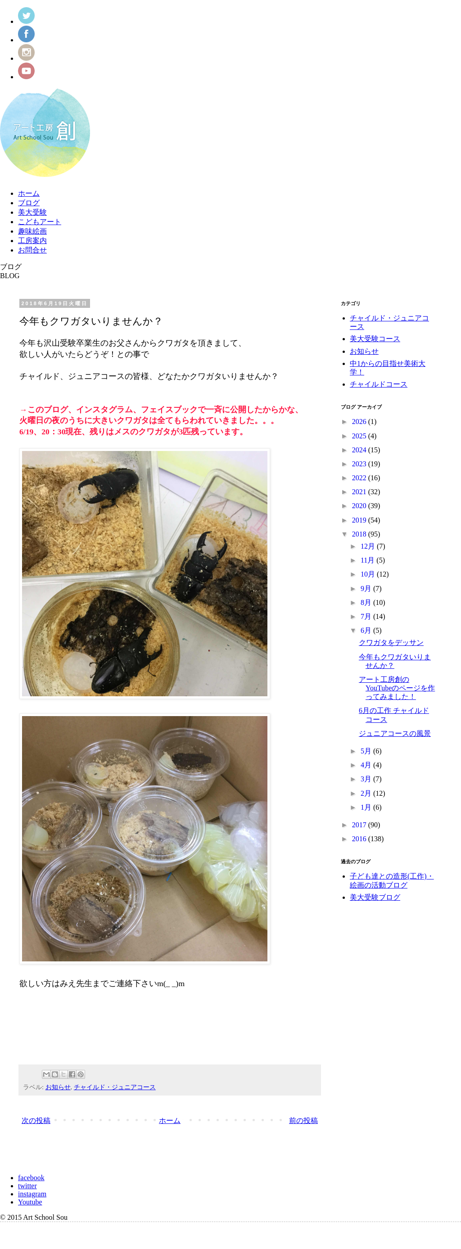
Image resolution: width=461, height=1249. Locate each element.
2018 (360, 534)
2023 (360, 464)
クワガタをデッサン (391, 642)
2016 (360, 839)
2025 (360, 436)
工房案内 (32, 240)
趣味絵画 (32, 231)
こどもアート (39, 221)
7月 (367, 616)
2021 (360, 492)
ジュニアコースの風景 (395, 733)
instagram (32, 1194)
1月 (367, 807)
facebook (31, 1177)
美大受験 (32, 212)
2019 (360, 520)
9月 (367, 588)
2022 (360, 478)
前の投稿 (303, 1120)
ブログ (29, 203)
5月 (367, 751)
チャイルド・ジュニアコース (115, 1087)
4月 (367, 765)
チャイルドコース (378, 384)
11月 (368, 560)
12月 (369, 546)
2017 (360, 825)
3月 (367, 779)
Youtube (30, 1202)
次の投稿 (36, 1120)
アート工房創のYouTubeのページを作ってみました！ (397, 688)
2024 (360, 450)
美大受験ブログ (375, 897)
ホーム (29, 193)
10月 (369, 574)
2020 (360, 506)
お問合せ (32, 250)
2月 (367, 793)
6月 (367, 630)
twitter (27, 1186)
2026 (360, 421)
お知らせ (58, 1087)
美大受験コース (375, 339)
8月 (367, 602)
